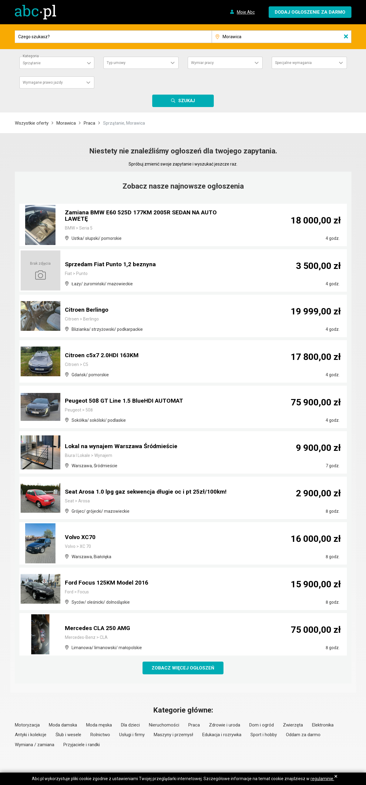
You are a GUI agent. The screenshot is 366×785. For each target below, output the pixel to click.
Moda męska (99, 725)
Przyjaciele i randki (81, 745)
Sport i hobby (263, 735)
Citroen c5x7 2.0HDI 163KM (102, 355)
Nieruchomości (164, 725)
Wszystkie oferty (32, 123)
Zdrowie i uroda (224, 725)
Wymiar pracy (202, 63)
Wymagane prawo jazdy (43, 82)
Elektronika (323, 725)
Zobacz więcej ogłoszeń (183, 668)
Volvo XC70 (81, 537)
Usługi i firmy (132, 735)
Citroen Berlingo (87, 310)
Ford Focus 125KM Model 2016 (107, 583)
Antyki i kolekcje (30, 735)
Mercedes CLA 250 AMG (99, 628)
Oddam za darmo (303, 735)
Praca (89, 123)
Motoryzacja (27, 725)
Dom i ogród (261, 725)
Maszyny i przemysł (173, 735)
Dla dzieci (130, 725)
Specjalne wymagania (293, 63)
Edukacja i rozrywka (221, 735)
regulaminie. (322, 778)
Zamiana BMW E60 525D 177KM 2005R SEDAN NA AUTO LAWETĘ (142, 216)
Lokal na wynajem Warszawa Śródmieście (123, 446)
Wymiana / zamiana (34, 745)
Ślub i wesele (68, 735)
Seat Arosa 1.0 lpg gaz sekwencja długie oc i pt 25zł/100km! (148, 492)
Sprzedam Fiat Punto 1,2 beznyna (111, 264)
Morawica (66, 123)
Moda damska (63, 725)
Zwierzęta (293, 725)
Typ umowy (116, 63)
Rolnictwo (100, 735)
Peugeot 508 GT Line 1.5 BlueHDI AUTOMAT (125, 401)
